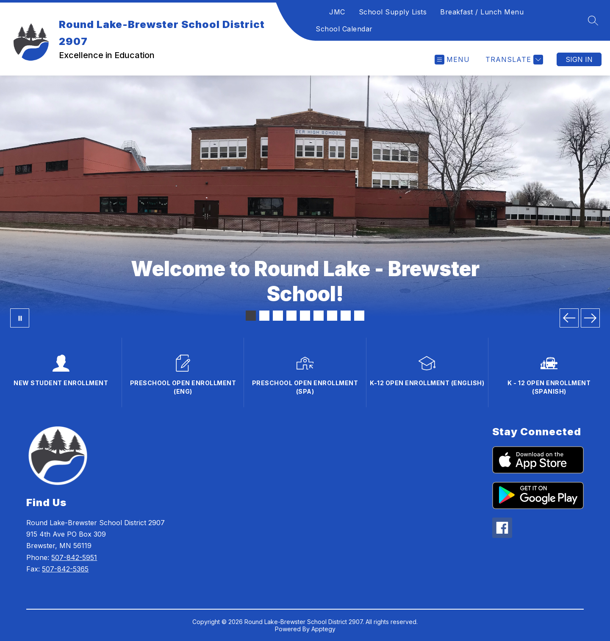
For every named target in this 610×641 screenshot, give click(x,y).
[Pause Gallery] (19, 317)
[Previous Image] (569, 317)
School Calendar (344, 29)
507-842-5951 (74, 557)
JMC (337, 12)
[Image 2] (264, 316)
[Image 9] (359, 316)
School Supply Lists (393, 12)
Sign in (579, 59)
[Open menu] (452, 59)
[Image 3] (278, 316)
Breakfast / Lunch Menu (482, 12)
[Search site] (593, 20)
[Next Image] (590, 317)
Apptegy (323, 629)
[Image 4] (291, 316)
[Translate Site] (513, 59)
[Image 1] (251, 316)
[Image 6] (318, 316)
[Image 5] (305, 316)
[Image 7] (332, 316)
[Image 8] (346, 316)
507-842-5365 (65, 569)
